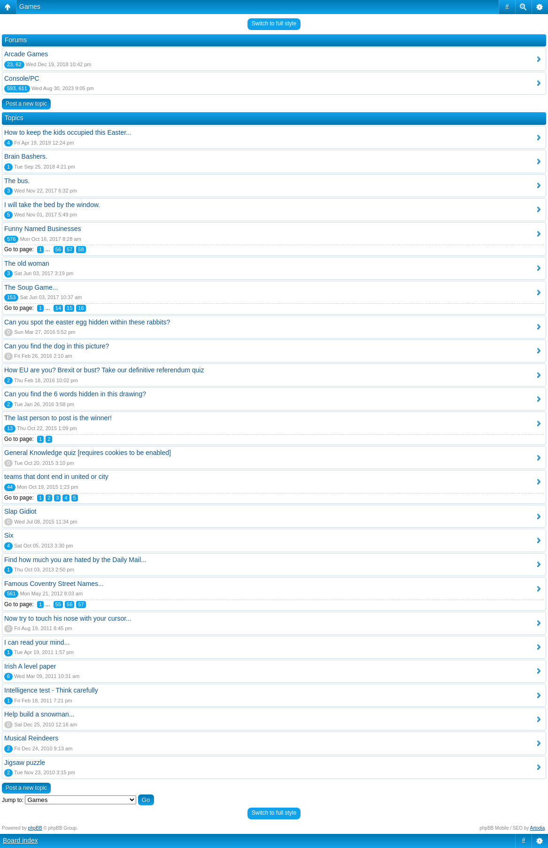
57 (69, 249)
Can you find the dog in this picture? (56, 346)
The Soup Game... (31, 287)
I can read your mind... (36, 642)
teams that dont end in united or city (56, 476)
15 (69, 308)
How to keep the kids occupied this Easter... (67, 132)
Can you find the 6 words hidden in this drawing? (75, 394)
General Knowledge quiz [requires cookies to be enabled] (87, 452)
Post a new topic (26, 103)
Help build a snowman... (39, 714)
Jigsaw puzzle (24, 762)
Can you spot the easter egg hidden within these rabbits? (87, 322)
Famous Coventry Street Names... (54, 583)
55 (58, 604)
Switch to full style (274, 23)
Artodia (537, 828)
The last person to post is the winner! (58, 418)
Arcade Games (26, 54)
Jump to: (12, 800)
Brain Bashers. (25, 156)
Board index (20, 840)
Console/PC (21, 78)
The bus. (17, 181)
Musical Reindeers (31, 738)
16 (81, 308)
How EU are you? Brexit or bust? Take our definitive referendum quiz (104, 370)
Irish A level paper (30, 666)
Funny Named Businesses (42, 228)
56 (58, 249)
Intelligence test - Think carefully (51, 690)
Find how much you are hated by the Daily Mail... (75, 559)
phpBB (35, 828)
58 (81, 249)
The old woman (26, 263)
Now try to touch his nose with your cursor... (67, 618)
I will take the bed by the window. (52, 204)
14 (58, 308)
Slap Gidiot (20, 511)
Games (29, 6)
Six (8, 535)
